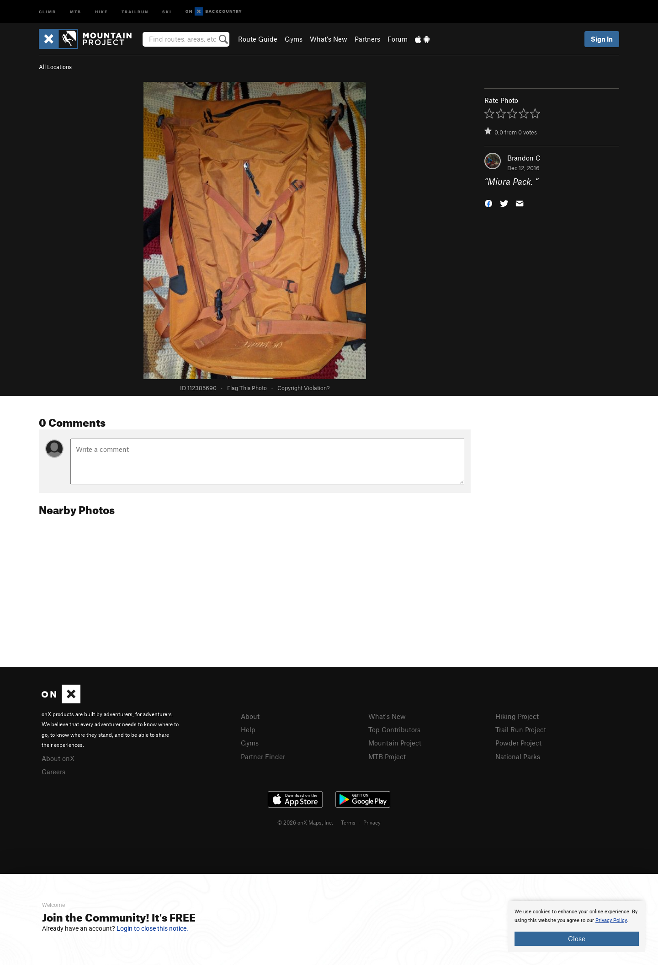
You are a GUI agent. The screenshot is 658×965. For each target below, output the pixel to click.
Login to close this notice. (152, 928)
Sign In (602, 39)
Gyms (293, 39)
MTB (75, 11)
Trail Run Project (520, 729)
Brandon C (524, 158)
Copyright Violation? (303, 387)
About (250, 716)
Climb (47, 11)
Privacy (372, 822)
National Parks (517, 756)
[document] (577, 926)
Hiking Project (517, 716)
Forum (397, 39)
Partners (367, 39)
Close (576, 938)
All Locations (55, 66)
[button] (488, 203)
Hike (101, 11)
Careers (53, 771)
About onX (58, 758)
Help (248, 729)
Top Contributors (394, 729)
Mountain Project (394, 743)
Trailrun (135, 11)
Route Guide (257, 39)
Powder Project (518, 743)
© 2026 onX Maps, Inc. (305, 822)
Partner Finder (263, 756)
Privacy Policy (611, 920)
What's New (328, 39)
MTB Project (387, 756)
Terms (348, 822)
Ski (167, 11)
